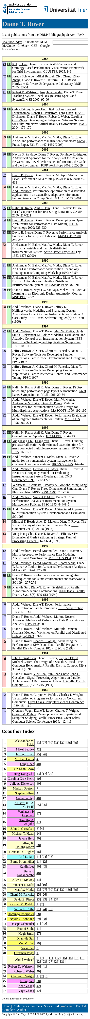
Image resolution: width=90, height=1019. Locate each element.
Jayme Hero (40, 109)
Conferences (21, 1006)
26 (4, 350)
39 (4, 137)
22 (4, 415)
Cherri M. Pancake (57, 350)
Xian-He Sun (20, 587)
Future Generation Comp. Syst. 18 (34, 198)
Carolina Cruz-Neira (21, 778)
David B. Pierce (22, 175)
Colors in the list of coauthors (18, 998)
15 (4, 509)
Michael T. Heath (23, 521)
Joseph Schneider (23, 76)
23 (4, 399)
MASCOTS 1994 (60, 558)
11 (4, 563)
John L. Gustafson (24, 658)
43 (4, 64)
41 (4, 92)
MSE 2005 (32, 99)
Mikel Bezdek (45, 76)
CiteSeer (23, 45)
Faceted (81, 1006)
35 (4, 208)
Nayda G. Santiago (24, 154)
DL (4, 45)
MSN (5, 49)
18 (4, 469)
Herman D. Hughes (45, 469)
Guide (11, 45)
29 (4, 289)
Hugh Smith (26, 933)
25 (4, 366)
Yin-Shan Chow (58, 674)
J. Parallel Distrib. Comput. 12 (62, 665)
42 (4, 76)
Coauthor (11, 731)
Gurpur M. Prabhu (45, 694)
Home (6, 1006)
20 (4, 441)
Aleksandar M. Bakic (26, 137)
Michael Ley (56, 1014)
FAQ (80, 34)
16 (4, 497)
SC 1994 (18, 582)
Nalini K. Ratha (22, 208)
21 (4, 432)
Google (45, 45)
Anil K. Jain (42, 208)
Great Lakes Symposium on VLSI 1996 (49, 392)
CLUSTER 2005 (54, 71)
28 (4, 307)
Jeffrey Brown (21, 350)
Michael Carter (22, 661)
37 (4, 175)
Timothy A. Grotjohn (56, 485)
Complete (8, 1009)
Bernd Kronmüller (45, 550)
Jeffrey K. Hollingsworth (25, 845)
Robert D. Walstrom (25, 92)
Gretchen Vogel (22, 710)
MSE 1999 (19, 297)
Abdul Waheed (22, 191)
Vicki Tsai (40, 674)
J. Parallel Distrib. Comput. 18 (47, 646)
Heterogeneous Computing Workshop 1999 (40, 272)
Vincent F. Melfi (43, 457)
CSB (34, 45)
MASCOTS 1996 (62, 410)
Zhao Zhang (26, 986)
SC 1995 (18, 516)
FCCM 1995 (54, 436)
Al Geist (37, 350)
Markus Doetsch (64, 616)
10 (4, 575)
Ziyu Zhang (63, 76)
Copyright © (8, 1014)
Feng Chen (66, 113)
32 (4, 244)
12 (4, 550)
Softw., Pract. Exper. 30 (59, 252)
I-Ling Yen (42, 441)
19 (4, 457)
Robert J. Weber (58, 116)
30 (4, 277)
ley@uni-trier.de (73, 1014)
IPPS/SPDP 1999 (56, 285)
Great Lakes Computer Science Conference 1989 (46, 719)
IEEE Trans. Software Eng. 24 (48, 318)
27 (4, 331)
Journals (36, 1006)
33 (4, 232)
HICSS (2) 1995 (62, 464)
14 (4, 521)
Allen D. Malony (47, 521)
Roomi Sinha (66, 563)
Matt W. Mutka (51, 137)
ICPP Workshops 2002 (55, 165)
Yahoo (15, 49)
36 (4, 187)
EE (9, 64)
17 (4, 485)
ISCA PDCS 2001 (67, 179)
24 (4, 387)
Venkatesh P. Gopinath (26, 485)
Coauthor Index (12, 42)
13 (4, 533)
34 (4, 220)
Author (21, 1009)
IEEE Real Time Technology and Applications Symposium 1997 (47, 342)
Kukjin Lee (19, 64)
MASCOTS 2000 (69, 236)
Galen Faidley (21, 109)
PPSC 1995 (48, 492)
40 (4, 109)
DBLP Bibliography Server (57, 34)
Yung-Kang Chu (22, 441)
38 (4, 154)
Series (48, 1006)
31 (4, 265)
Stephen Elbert (68, 658)
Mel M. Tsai (67, 289)
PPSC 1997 (19, 361)
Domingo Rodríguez (73, 154)
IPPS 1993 (32, 624)
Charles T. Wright (45, 641)
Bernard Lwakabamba (25, 873)
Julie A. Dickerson (22, 783)
